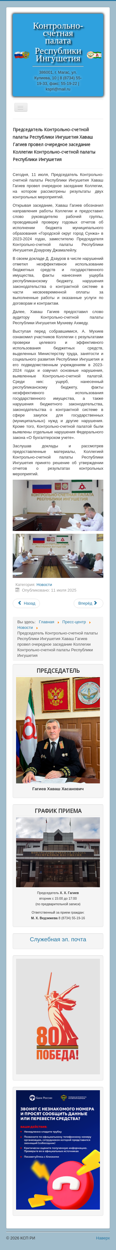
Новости (44, 584)
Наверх (103, 1238)
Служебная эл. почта (58, 939)
